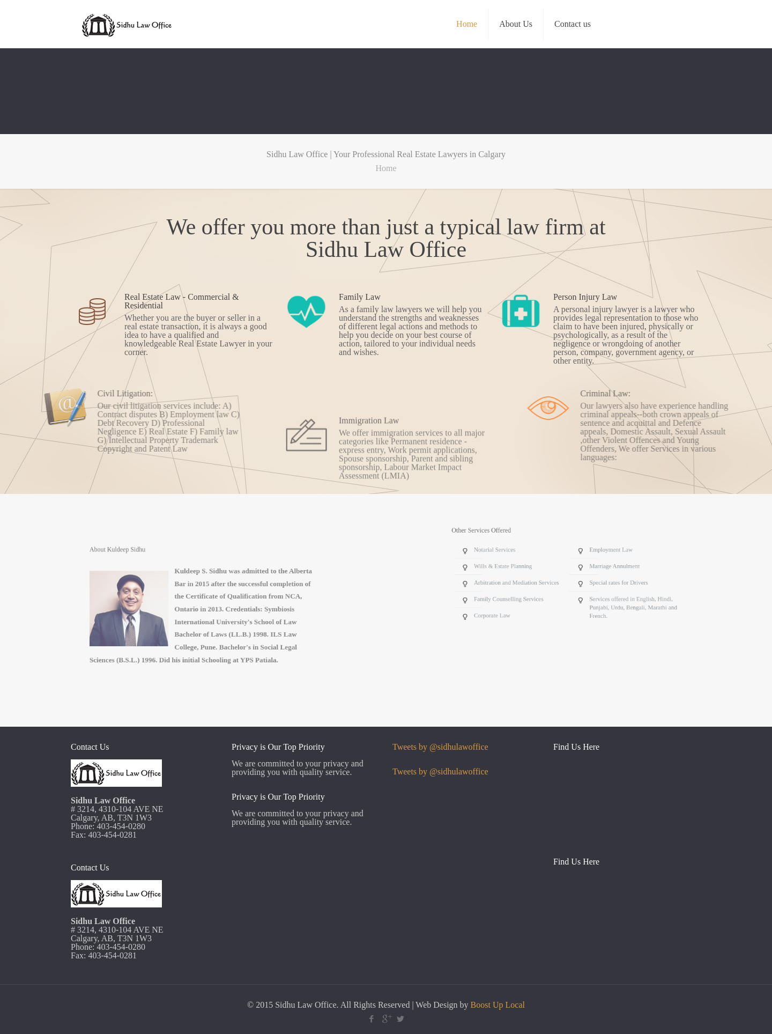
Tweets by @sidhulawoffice (440, 746)
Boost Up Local (498, 1004)
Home (385, 168)
